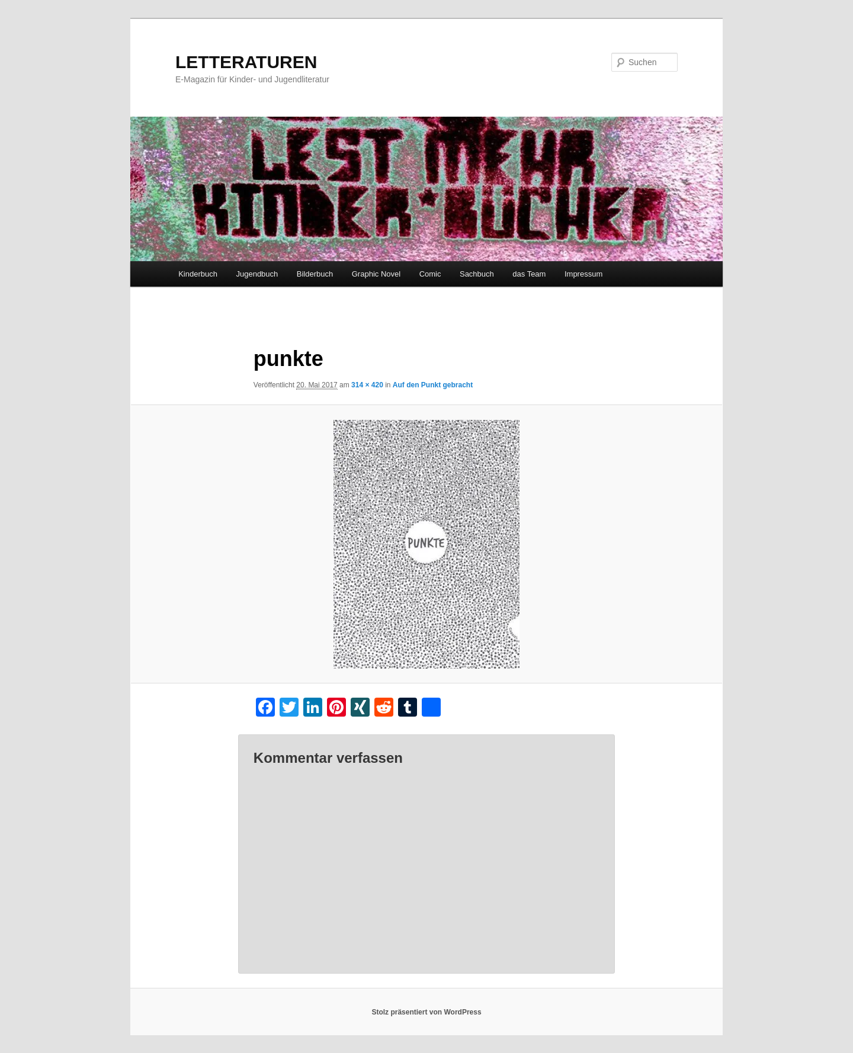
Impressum (583, 273)
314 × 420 (367, 385)
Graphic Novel (376, 273)
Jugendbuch (257, 273)
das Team (529, 273)
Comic (430, 273)
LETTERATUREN (246, 62)
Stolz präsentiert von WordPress (426, 1012)
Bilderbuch (315, 273)
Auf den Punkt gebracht (433, 385)
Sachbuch (477, 273)
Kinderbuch (197, 273)
